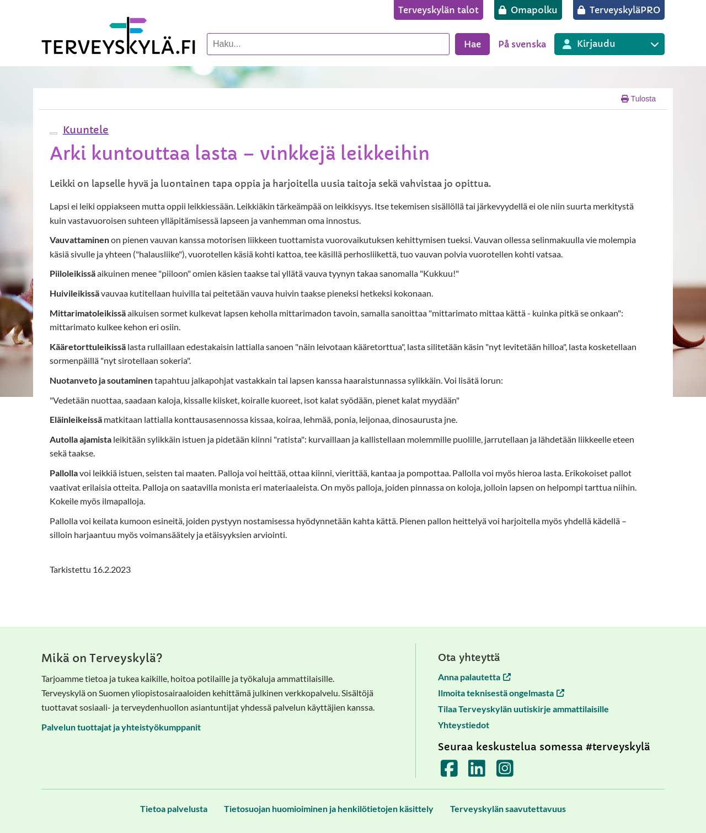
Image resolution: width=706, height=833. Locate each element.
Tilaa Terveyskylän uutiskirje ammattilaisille (523, 708)
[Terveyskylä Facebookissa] (449, 772)
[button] (84, 130)
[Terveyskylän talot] (438, 10)
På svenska (522, 44)
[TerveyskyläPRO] (619, 10)
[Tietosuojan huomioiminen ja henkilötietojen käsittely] (329, 808)
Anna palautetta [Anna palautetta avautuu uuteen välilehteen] (474, 676)
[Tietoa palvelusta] (173, 808)
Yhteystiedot (463, 724)
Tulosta (638, 98)
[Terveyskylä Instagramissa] (505, 772)
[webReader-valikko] (53, 133)
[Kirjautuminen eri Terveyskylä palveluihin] (609, 44)
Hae (472, 44)
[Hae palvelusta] (328, 44)
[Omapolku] (528, 10)
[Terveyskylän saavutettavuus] (508, 808)
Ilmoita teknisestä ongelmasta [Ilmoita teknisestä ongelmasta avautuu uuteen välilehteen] (501, 692)
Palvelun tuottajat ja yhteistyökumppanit (121, 727)
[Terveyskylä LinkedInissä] (476, 772)
